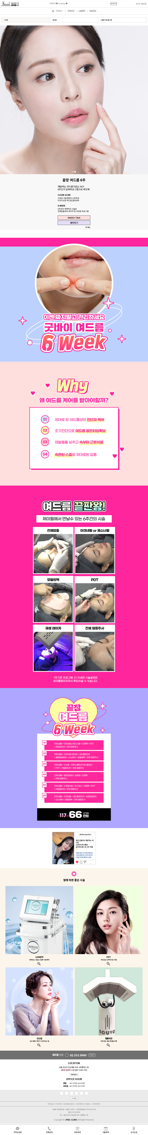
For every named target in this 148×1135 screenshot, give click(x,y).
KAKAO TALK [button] (74, 217)
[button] (114, 3)
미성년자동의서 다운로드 (83, 1104)
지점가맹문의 (96, 1104)
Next (98, 848)
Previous (50, 848)
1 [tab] (73, 172)
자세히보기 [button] (74, 1074)
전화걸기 (92, 1055)
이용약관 (58, 1104)
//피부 (6, 20)
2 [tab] (75, 172)
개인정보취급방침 (68, 1104)
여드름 (54, 20)
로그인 (138, 4)
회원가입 (143, 4)
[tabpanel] (74, 99)
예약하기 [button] (74, 222)
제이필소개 (51, 1104)
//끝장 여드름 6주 (106, 20)
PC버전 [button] (74, 1098)
